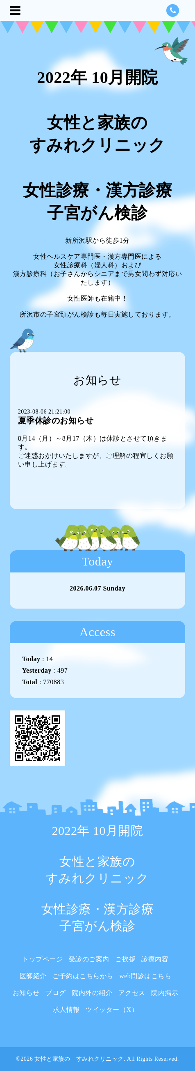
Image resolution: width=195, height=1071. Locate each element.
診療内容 (154, 959)
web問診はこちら (145, 975)
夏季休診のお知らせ (56, 420)
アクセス (131, 992)
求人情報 (66, 1009)
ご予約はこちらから (82, 975)
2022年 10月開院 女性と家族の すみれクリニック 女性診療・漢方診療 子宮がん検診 (97, 145)
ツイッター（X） (112, 1009)
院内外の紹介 (92, 992)
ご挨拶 (125, 959)
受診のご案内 (89, 959)
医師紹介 (33, 975)
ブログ (55, 992)
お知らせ (26, 992)
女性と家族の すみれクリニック (79, 1059)
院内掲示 (164, 992)
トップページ (42, 959)
